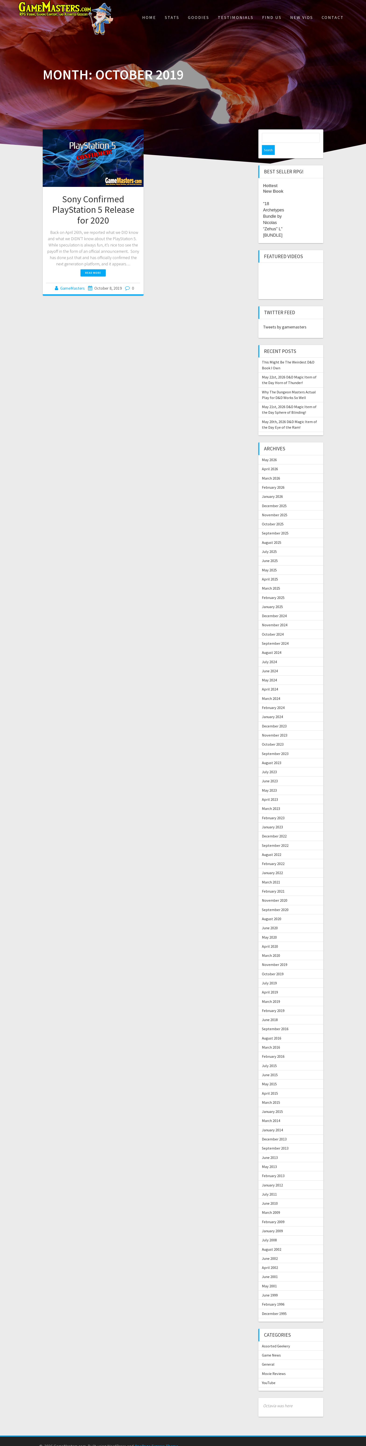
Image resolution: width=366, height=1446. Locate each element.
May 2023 (269, 780)
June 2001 (270, 1266)
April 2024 (270, 679)
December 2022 (274, 826)
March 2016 (271, 1037)
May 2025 (269, 560)
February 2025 (273, 587)
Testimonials (235, 17)
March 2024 (271, 688)
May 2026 (269, 450)
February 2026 (273, 477)
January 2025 (272, 597)
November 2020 (274, 890)
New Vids (301, 17)
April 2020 (270, 936)
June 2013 (270, 1147)
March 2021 (271, 872)
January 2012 (272, 1175)
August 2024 (271, 642)
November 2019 (274, 954)
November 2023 (274, 725)
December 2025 (274, 496)
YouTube (268, 1373)
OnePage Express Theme (156, 1436)
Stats (172, 17)
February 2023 (273, 808)
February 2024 (273, 697)
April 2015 (270, 1083)
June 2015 (270, 1065)
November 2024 (274, 615)
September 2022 (275, 835)
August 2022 (271, 844)
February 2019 (273, 1000)
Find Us (272, 17)
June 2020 (270, 918)
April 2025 (270, 569)
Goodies (198, 17)
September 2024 (275, 633)
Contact (333, 17)
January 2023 (272, 817)
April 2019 (270, 982)
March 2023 (271, 798)
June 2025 (270, 550)
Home (149, 17)
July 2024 (269, 652)
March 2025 (271, 578)
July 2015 (269, 1056)
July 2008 (269, 1230)
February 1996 (273, 1294)
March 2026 (271, 468)
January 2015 (272, 1101)
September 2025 (275, 523)
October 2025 (273, 514)
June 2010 (270, 1193)
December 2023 (274, 716)
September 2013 (275, 1138)
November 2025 (274, 505)
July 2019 (269, 973)
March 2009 (271, 1202)
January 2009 (272, 1221)
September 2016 (275, 1019)
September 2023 (275, 743)
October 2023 (273, 734)
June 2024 (270, 661)
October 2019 (273, 964)
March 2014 (271, 1110)
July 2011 (269, 1184)
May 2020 (269, 927)
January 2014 (272, 1120)
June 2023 (270, 771)
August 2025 (271, 532)
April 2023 (270, 789)
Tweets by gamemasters (284, 317)
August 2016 (271, 1028)
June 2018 (270, 1010)
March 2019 (271, 991)
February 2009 (273, 1212)
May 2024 (269, 670)
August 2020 (271, 909)
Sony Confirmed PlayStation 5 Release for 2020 (93, 209)
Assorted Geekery (276, 1336)
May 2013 (269, 1156)
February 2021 (273, 881)
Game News (271, 1345)
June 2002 (270, 1248)
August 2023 (271, 753)
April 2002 (270, 1257)
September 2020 (275, 900)
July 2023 (269, 762)
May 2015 (269, 1074)
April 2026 (270, 459)
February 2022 (273, 853)
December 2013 (274, 1129)
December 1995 (274, 1303)
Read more (93, 272)
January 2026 (272, 486)
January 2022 (272, 863)
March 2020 (271, 945)
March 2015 (271, 1092)
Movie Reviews (274, 1363)
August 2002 (271, 1239)
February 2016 (273, 1046)
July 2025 (269, 541)
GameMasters (72, 288)
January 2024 (272, 707)
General (268, 1354)
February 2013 (273, 1166)
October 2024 (273, 624)
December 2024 (274, 606)
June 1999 (270, 1285)
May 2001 (269, 1276)
